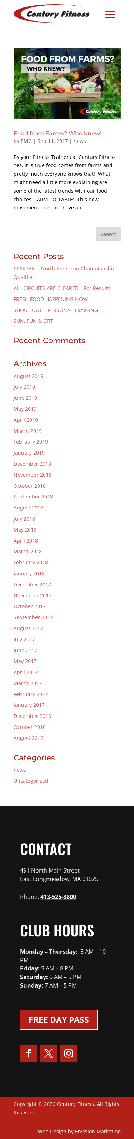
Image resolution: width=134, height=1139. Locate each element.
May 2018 (25, 529)
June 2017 (25, 650)
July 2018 (24, 518)
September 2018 (33, 496)
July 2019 (24, 386)
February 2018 (31, 562)
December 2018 (32, 463)
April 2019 (26, 419)
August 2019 (28, 376)
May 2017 (25, 661)
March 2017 (28, 683)
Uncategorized (31, 780)
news (80, 141)
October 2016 (30, 727)
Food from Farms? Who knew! (57, 133)
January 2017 (29, 704)
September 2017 (33, 617)
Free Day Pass (59, 1019)
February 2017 (31, 694)
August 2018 (28, 507)
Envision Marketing (98, 1131)
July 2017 (24, 639)
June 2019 (25, 397)
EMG (26, 141)
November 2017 (32, 595)
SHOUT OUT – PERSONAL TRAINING (56, 310)
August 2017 (28, 628)
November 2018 (32, 474)
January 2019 (29, 452)
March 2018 (28, 551)
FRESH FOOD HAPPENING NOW (51, 299)
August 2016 (28, 738)
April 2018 (26, 540)
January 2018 (29, 573)
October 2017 (30, 606)
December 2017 (32, 584)
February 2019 (31, 441)
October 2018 (30, 485)
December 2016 (32, 716)
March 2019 (28, 431)
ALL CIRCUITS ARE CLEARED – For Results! (63, 288)
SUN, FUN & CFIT (33, 320)
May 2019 (25, 408)
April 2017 (26, 672)
